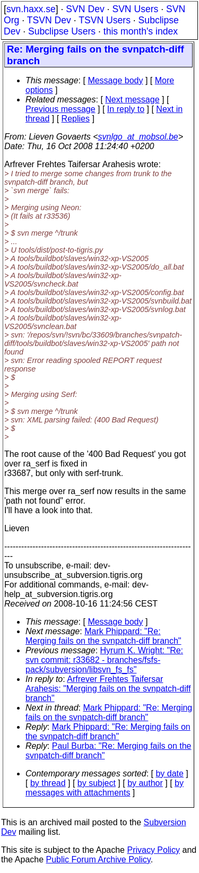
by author (145, 783)
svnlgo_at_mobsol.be (138, 136)
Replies (76, 118)
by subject (96, 783)
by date (169, 773)
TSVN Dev (49, 20)
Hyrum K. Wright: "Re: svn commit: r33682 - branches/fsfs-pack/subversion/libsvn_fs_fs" (104, 660)
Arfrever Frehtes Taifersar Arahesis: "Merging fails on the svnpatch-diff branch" (108, 689)
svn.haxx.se (31, 9)
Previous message (60, 109)
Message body (115, 80)
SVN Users (135, 9)
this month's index (140, 31)
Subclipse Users (62, 31)
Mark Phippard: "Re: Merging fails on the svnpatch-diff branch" (103, 636)
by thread (48, 783)
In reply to (125, 109)
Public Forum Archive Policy (98, 859)
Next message (132, 99)
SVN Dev (85, 9)
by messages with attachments (104, 788)
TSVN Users (105, 20)
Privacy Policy (153, 849)
